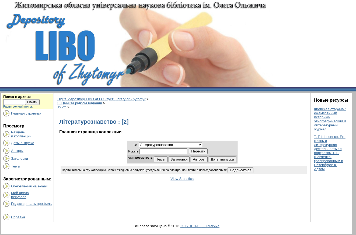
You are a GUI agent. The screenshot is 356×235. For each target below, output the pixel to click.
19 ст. (62, 107)
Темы (15, 166)
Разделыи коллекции (21, 134)
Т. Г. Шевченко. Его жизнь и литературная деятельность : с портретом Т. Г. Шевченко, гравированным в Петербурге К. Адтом (329, 153)
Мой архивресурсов (20, 195)
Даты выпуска (22, 143)
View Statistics (182, 179)
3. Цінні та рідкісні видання (79, 103)
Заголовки (19, 158)
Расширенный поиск (18, 106)
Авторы (17, 151)
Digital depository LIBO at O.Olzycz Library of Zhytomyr (101, 99)
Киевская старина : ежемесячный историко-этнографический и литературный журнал (330, 119)
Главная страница (26, 113)
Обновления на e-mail (29, 186)
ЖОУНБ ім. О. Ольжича (199, 226)
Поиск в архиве (17, 97)
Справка (18, 217)
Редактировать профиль (31, 204)
